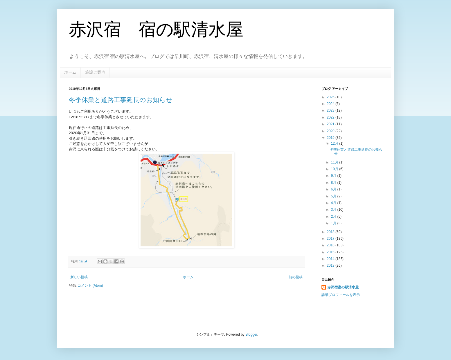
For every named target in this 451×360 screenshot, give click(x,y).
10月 (335, 169)
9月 (334, 176)
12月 (335, 143)
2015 (331, 252)
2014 (331, 259)
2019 (331, 138)
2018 (331, 232)
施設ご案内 (95, 72)
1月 (334, 223)
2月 (334, 216)
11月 (335, 162)
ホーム (70, 72)
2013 (331, 265)
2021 (331, 124)
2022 (331, 117)
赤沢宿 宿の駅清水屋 (156, 29)
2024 (331, 104)
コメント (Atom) (90, 285)
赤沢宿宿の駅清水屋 (343, 287)
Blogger (251, 334)
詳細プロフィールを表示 (340, 295)
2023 (331, 110)
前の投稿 (296, 277)
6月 (334, 189)
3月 (334, 210)
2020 (331, 131)
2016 (331, 245)
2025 (331, 97)
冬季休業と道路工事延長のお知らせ (121, 99)
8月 (334, 183)
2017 (331, 239)
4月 (334, 203)
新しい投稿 (79, 277)
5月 (334, 196)
